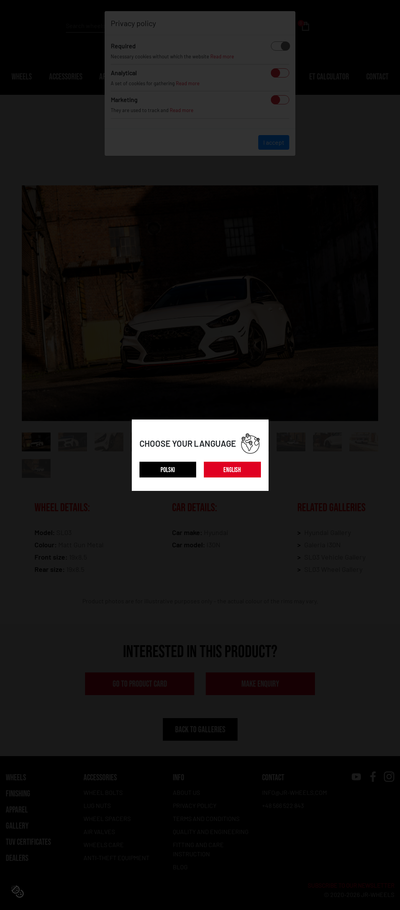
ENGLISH (232, 470)
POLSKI (168, 470)
